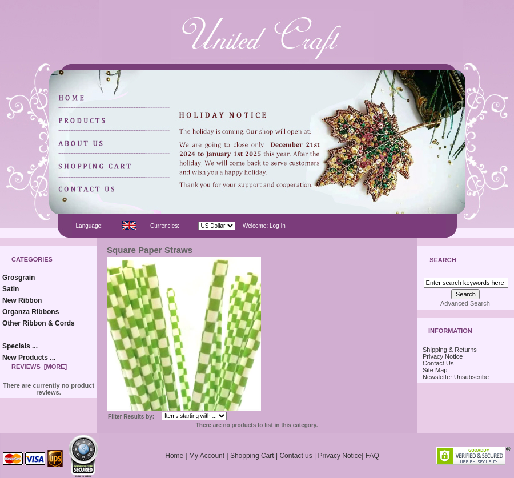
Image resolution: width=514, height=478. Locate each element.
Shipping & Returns (450, 349)
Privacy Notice (443, 356)
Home (174, 456)
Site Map (435, 370)
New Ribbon (22, 300)
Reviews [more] (39, 366)
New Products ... (28, 357)
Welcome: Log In (264, 226)
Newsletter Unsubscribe (456, 376)
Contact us (295, 456)
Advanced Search (465, 303)
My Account (206, 456)
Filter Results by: (131, 416)
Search (442, 260)
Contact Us (438, 363)
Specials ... (20, 346)
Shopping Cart (252, 456)
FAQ (372, 456)
